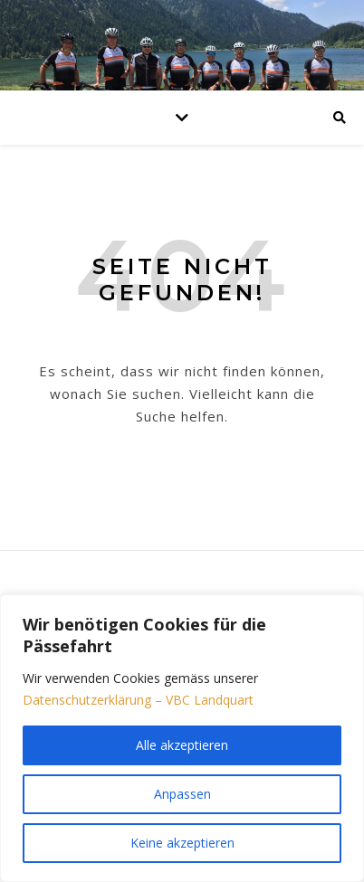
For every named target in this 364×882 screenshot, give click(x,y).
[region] (182, 738)
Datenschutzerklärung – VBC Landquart (138, 699)
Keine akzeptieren (182, 842)
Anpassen (182, 793)
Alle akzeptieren (182, 745)
